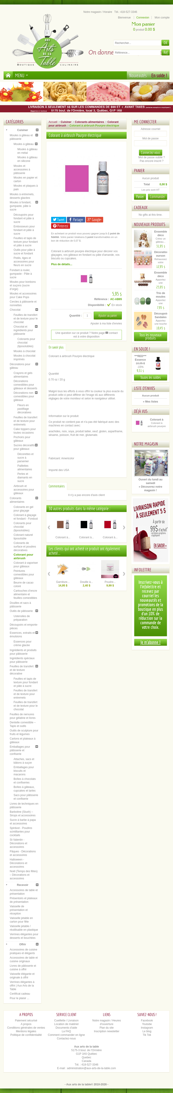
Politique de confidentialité (26, 1034)
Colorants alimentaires (89, 122)
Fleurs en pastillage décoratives (24, 409)
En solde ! (159, 75)
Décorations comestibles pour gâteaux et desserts (25, 385)
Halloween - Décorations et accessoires (18, 863)
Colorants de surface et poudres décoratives (25, 546)
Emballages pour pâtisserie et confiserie (20, 750)
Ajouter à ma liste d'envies (106, 323)
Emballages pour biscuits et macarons (24, 771)
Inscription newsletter (106, 1031)
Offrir (22, 944)
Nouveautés (138, 75)
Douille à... (86, 582)
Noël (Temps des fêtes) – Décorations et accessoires (23, 875)
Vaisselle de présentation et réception (18, 910)
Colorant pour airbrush (23, 556)
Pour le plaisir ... (19, 998)
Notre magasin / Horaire (97, 12)
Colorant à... (62, 537)
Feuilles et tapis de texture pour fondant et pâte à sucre (26, 242)
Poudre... (110, 582)
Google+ (94, 219)
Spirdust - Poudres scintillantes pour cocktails (21, 831)
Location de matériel (66, 1024)
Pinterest (60, 226)
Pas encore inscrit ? (151, 161)
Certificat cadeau (20, 993)
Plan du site (107, 1027)
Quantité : (75, 315)
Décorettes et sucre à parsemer (25, 458)
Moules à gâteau (24, 144)
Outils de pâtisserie (21, 611)
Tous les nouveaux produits (150, 336)
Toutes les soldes (150, 377)
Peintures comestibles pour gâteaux (24, 574)
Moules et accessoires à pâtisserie (22, 169)
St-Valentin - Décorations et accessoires (18, 843)
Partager (76, 219)
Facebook (147, 1020)
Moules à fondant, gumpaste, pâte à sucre (20, 206)
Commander (157, 196)
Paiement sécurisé (26, 1020)
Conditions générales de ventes (26, 1027)
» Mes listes (150, 401)
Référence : (101, 299)
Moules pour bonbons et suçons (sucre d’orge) (23, 285)
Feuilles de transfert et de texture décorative (21, 670)
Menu (21, 75)
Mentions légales (26, 1031)
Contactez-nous (66, 1038)
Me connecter (145, 121)
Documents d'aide (66, 1027)
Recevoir (22, 885)
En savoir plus (56, 347)
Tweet (58, 219)
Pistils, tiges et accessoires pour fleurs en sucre (24, 261)
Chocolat (15, 309)
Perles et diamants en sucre (24, 477)
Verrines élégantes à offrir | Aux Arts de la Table (22, 985)
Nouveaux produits (149, 224)
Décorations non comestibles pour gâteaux (24, 396)
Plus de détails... (61, 264)
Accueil (53, 122)
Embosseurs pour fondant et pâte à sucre (24, 230)
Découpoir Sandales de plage (161, 317)
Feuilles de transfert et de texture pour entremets (25, 421)
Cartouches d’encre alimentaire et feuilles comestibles (25, 594)
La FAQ (66, 1031)
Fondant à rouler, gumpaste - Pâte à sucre (21, 274)
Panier (139, 170)
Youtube (147, 1024)
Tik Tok (147, 1034)
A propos (26, 1024)
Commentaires (57, 486)
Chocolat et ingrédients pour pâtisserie (23, 330)
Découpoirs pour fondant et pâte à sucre (24, 218)
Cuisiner (22, 130)
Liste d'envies (144, 388)
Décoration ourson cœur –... (161, 256)
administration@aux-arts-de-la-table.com (91, 1068)
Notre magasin (146, 443)
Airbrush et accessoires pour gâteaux (24, 489)
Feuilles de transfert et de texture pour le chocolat (26, 318)
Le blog (147, 1031)
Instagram (147, 1027)
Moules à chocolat (24, 351)
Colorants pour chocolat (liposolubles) (26, 342)
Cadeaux (141, 207)
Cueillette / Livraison (66, 1020)
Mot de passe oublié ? (151, 157)
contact (111, 333)
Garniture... (63, 582)
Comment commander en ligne (66, 1034)
